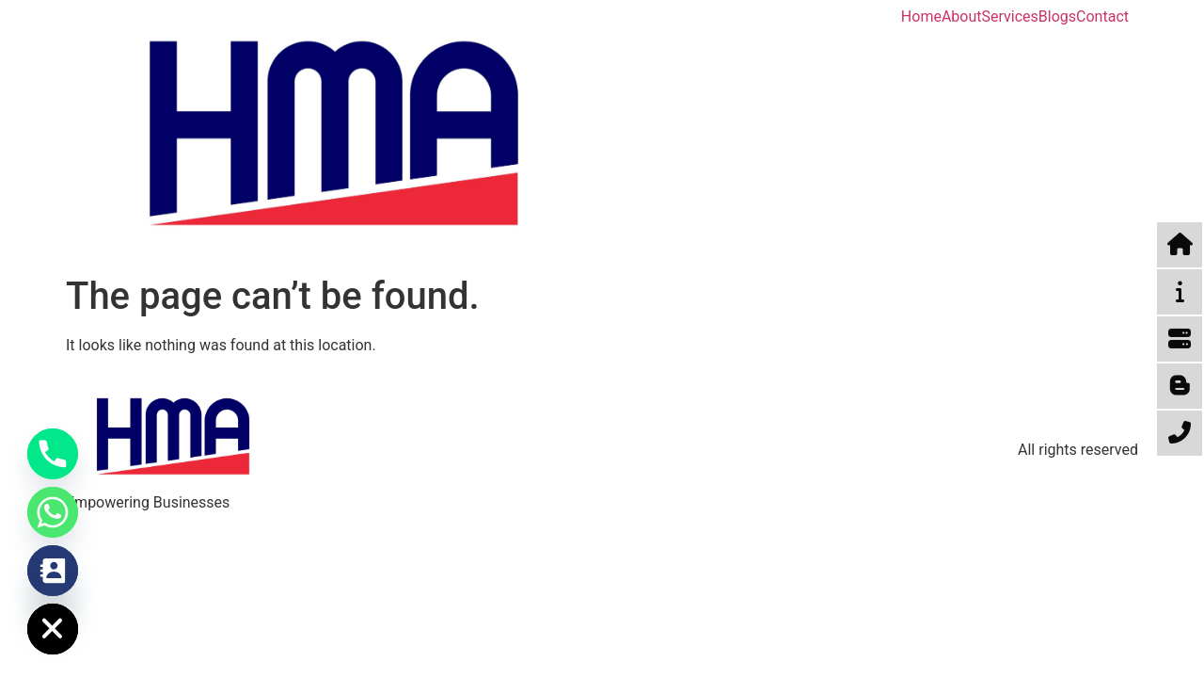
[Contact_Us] (52, 570)
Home (921, 16)
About (962, 16)
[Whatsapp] (52, 512)
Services (1010, 16)
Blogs (1057, 16)
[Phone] (52, 453)
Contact (1102, 16)
